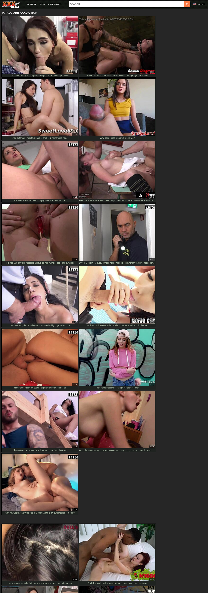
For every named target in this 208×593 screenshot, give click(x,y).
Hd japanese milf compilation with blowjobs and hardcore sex (31, 508)
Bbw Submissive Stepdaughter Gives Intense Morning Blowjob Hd (33, 502)
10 (133, 313)
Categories (55, 4)
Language (199, 4)
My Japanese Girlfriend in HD (17, 515)
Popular (32, 4)
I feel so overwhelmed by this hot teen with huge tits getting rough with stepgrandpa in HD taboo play (49, 476)
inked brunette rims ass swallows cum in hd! (23, 469)
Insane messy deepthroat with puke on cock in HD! (26, 495)
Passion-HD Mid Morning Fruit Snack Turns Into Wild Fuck (30, 521)
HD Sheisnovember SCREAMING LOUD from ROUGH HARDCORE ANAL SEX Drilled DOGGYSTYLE (50, 463)
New (42, 4)
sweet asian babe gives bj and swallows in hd (24, 489)
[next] (140, 313)
